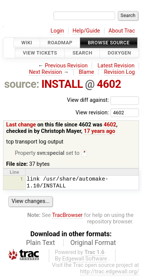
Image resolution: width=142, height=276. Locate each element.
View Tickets (40, 53)
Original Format (93, 243)
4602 (109, 84)
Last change (21, 125)
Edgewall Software (84, 259)
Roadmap (60, 42)
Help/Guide (86, 31)
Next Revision (45, 72)
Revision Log (119, 72)
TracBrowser (67, 216)
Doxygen (119, 53)
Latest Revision (116, 65)
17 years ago (99, 131)
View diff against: (103, 100)
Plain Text (40, 243)
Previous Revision (66, 65)
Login (57, 31)
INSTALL (62, 84)
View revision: (92, 112)
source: (21, 84)
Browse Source (109, 42)
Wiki (26, 42)
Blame (86, 72)
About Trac (122, 31)
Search (82, 53)
